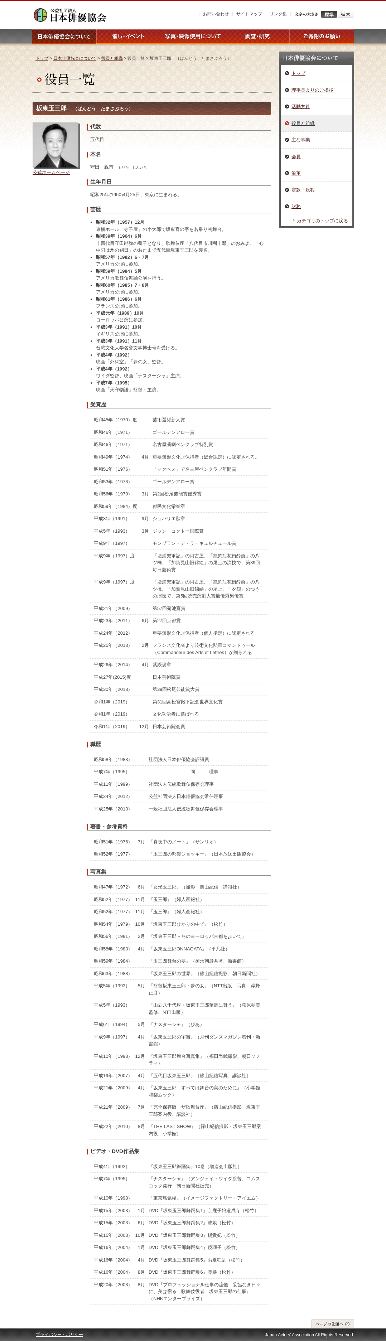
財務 (296, 206)
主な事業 (300, 139)
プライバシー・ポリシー (59, 1334)
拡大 (345, 14)
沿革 (296, 173)
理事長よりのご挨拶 (312, 90)
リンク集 (278, 13)
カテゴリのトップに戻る (322, 220)
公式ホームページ (51, 172)
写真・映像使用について (193, 36)
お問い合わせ (216, 13)
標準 (329, 14)
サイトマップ (249, 13)
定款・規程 (303, 190)
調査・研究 (257, 36)
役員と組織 (112, 58)
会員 (296, 156)
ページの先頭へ (332, 1323)
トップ (41, 58)
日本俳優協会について (64, 36)
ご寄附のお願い (322, 36)
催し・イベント (128, 36)
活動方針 (300, 106)
